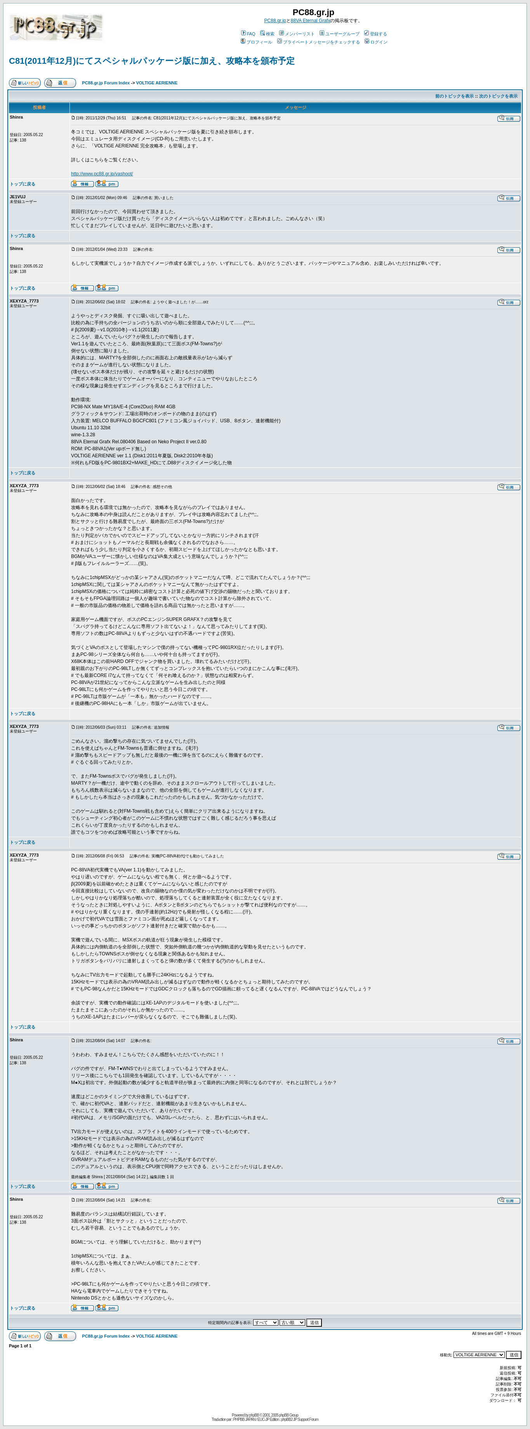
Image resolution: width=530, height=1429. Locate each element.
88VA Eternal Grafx (310, 20)
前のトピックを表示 (454, 96)
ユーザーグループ (340, 33)
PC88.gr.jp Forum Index (106, 82)
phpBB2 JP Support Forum (299, 1419)
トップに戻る (22, 184)
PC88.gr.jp (275, 20)
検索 (267, 33)
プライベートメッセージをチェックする (318, 42)
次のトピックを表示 (498, 96)
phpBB (254, 1415)
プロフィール (256, 42)
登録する (375, 33)
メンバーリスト (297, 33)
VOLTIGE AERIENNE (156, 82)
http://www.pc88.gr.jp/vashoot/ (102, 174)
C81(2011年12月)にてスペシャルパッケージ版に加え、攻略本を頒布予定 (152, 61)
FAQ (248, 33)
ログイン (376, 42)
